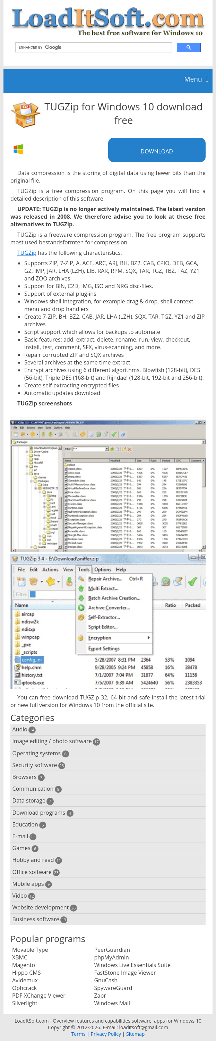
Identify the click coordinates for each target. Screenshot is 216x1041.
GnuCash (106, 980)
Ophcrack (24, 988)
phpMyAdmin (111, 957)
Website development (44, 908)
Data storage (33, 801)
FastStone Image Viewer (125, 972)
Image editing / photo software (56, 741)
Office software (36, 872)
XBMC (19, 957)
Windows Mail (112, 1003)
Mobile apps (32, 884)
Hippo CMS (26, 972)
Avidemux (25, 980)
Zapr (100, 995)
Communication (37, 789)
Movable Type (30, 950)
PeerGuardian (112, 950)
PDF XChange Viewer (39, 995)
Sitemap (135, 1034)
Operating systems (40, 753)
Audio (24, 729)
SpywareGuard (113, 988)
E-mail (24, 836)
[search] (93, 47)
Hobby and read (37, 860)
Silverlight (24, 1003)
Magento (23, 965)
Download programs (43, 813)
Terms (78, 1034)
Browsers (28, 777)
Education (29, 825)
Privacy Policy (106, 1034)
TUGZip (26, 253)
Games (25, 848)
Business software (40, 919)
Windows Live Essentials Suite (132, 965)
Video (23, 896)
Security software (39, 765)
